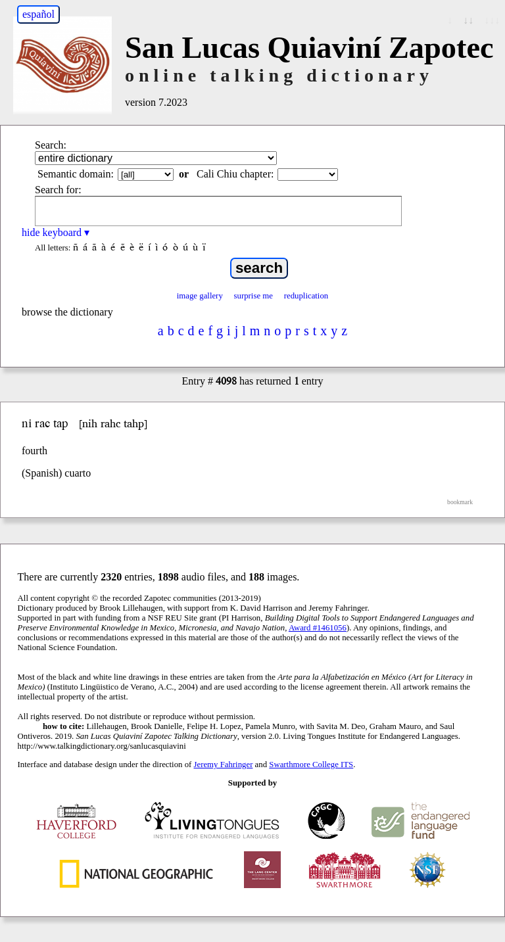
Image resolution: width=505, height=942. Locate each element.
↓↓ (468, 20)
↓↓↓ (492, 20)
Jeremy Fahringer (223, 764)
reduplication (306, 295)
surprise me (253, 295)
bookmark (460, 502)
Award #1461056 (318, 627)
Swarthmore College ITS (311, 764)
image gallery (200, 295)
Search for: (58, 189)
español (38, 14)
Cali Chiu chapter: (235, 173)
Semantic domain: (75, 173)
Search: (50, 145)
